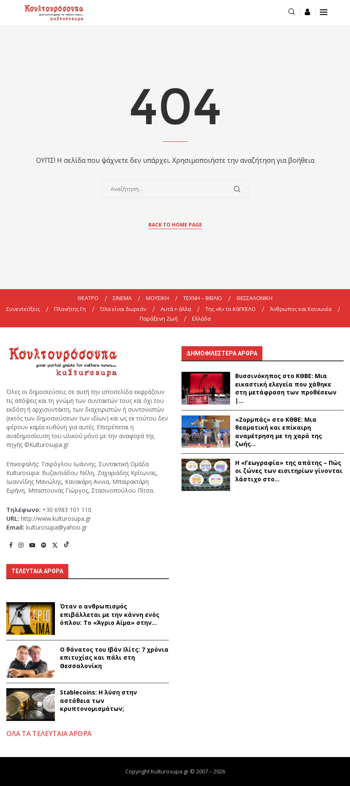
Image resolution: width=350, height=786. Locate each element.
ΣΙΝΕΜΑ (122, 298)
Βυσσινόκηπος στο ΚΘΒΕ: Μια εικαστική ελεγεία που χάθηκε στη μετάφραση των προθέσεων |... (286, 388)
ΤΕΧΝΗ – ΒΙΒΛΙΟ (202, 298)
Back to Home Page (175, 224)
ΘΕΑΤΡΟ (88, 298)
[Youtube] (32, 545)
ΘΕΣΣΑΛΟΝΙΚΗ (254, 298)
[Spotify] (43, 545)
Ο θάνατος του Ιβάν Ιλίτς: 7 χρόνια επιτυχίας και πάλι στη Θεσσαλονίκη (114, 657)
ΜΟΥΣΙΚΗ (157, 298)
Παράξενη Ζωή (159, 318)
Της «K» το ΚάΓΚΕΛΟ (230, 309)
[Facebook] (11, 545)
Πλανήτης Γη (70, 309)
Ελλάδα (201, 318)
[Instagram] (21, 545)
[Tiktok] (67, 545)
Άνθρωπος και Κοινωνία (301, 309)
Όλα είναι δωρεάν (123, 309)
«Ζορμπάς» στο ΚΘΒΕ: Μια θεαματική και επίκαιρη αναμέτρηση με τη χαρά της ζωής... (278, 431)
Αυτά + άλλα (176, 309)
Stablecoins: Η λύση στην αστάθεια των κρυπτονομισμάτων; (98, 700)
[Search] (292, 12)
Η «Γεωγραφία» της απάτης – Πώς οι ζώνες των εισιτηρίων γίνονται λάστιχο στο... (288, 471)
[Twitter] (55, 545)
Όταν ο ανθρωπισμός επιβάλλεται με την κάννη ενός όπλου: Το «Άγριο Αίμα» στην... (109, 614)
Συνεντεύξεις (23, 309)
